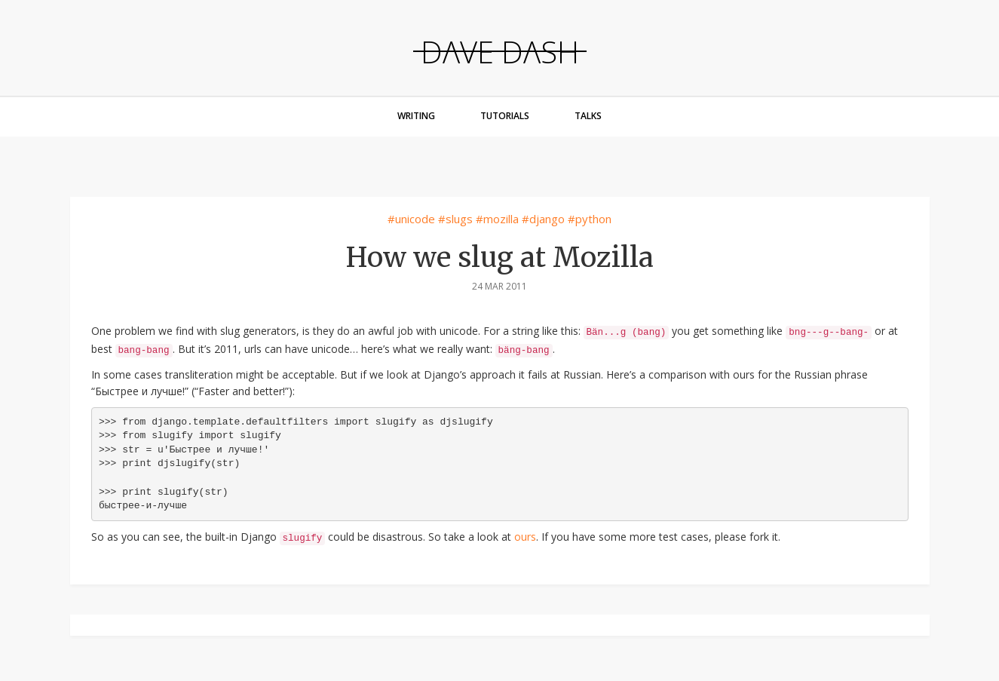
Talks (588, 115)
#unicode (411, 218)
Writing (416, 115)
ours (525, 536)
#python (589, 218)
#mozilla (497, 218)
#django (543, 218)
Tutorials (504, 115)
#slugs (455, 218)
